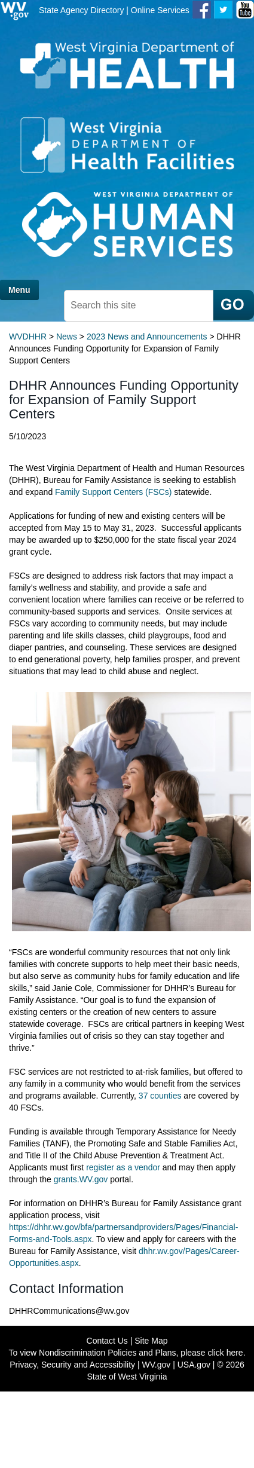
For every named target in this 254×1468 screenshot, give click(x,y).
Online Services (160, 10)
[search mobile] (138, 306)
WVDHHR (28, 336)
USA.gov (194, 1364)
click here (225, 1352)
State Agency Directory (81, 10)
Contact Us (107, 1340)
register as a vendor (123, 1167)
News (66, 336)
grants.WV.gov (81, 1179)
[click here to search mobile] (233, 305)
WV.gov (156, 1364)
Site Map (150, 1340)
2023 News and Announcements (147, 336)
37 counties (160, 1095)
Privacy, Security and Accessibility (72, 1364)
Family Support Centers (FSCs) (113, 492)
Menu (19, 290)
